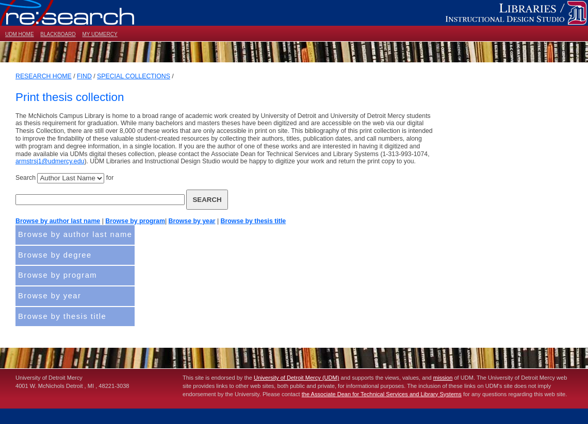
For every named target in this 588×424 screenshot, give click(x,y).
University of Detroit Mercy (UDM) (296, 378)
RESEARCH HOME (43, 76)
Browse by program (135, 221)
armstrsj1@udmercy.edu (49, 161)
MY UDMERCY (99, 34)
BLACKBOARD (57, 34)
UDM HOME (19, 34)
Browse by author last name (57, 221)
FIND (84, 76)
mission (443, 378)
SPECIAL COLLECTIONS (133, 76)
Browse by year (192, 221)
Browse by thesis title (253, 221)
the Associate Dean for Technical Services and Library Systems (382, 394)
